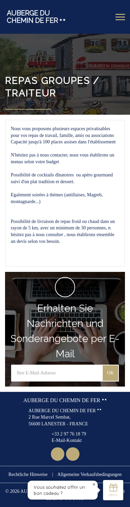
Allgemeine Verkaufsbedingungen (89, 474)
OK (110, 372)
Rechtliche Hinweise (27, 474)
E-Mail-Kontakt (63, 441)
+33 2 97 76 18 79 (65, 434)
